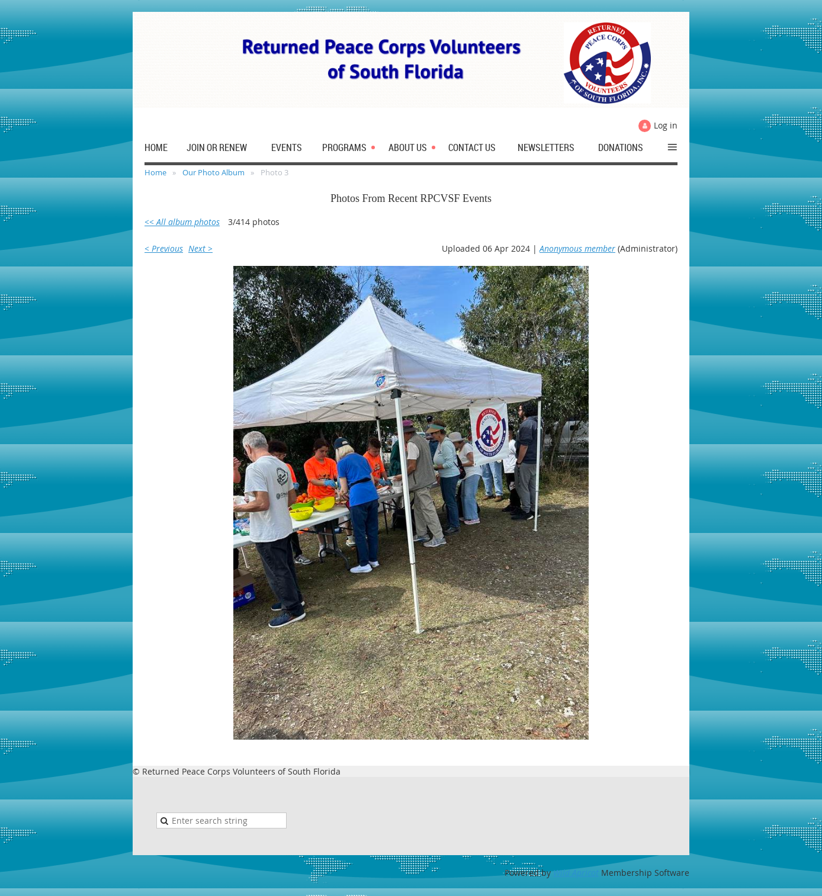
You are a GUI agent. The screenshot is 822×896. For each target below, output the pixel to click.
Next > (200, 248)
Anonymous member (577, 248)
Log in (665, 125)
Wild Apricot (576, 872)
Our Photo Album (213, 172)
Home (155, 172)
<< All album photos (182, 221)
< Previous (164, 248)
